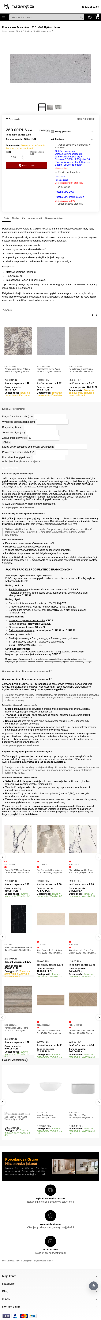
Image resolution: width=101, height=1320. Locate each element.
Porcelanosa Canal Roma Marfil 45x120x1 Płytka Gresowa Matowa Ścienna (16, 1029)
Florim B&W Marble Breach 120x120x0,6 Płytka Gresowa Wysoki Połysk (82, 871)
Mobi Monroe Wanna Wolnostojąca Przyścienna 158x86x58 (81, 1116)
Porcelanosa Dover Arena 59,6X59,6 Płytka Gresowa (81, 370)
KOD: (79, 119)
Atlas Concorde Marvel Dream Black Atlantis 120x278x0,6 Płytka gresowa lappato (51, 948)
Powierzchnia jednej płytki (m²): (18, 452)
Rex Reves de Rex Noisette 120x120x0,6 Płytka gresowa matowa (50, 871)
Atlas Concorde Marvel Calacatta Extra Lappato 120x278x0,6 (15, 951)
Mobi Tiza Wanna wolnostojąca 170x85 (46, 1116)
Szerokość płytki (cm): (14, 432)
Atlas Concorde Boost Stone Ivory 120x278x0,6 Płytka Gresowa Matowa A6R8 (82, 951)
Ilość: (9, 152)
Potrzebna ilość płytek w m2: (17, 457)
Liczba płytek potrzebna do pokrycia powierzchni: (28, 446)
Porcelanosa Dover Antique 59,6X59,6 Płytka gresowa (17, 370)
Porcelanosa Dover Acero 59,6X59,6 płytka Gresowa (49, 370)
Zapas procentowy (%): (14, 438)
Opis (6, 218)
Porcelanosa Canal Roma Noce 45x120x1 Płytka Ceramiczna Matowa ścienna (50, 1029)
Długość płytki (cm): (12, 427)
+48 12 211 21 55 (89, 6)
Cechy (15, 218)
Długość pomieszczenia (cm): (17, 416)
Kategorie (3, 17)
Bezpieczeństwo (54, 218)
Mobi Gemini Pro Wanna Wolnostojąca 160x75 (15, 1118)
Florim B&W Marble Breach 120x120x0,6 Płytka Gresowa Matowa (17, 871)
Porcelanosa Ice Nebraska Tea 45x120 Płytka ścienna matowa (81, 1031)
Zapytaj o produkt (32, 218)
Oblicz (6, 442)
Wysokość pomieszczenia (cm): (18, 422)
